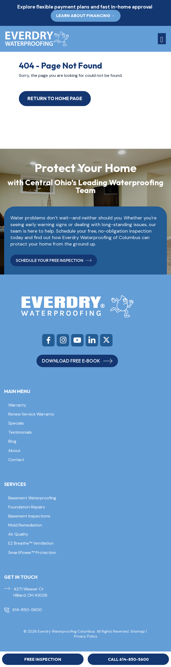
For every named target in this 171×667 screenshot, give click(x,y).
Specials (16, 423)
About (14, 450)
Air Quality (18, 534)
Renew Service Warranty (31, 414)
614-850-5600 (27, 609)
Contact (16, 459)
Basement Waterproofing (32, 498)
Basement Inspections (29, 516)
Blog (12, 441)
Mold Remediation (25, 525)
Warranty (17, 405)
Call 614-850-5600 (128, 659)
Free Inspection (42, 659)
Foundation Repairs (26, 507)
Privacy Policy (85, 636)
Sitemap (137, 631)
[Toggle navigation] (162, 38)
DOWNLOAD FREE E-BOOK (77, 361)
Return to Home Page (54, 98)
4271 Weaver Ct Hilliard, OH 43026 (30, 592)
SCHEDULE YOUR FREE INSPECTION (54, 260)
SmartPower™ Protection (32, 552)
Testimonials (20, 432)
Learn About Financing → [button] (85, 15)
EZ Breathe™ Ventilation (31, 543)
